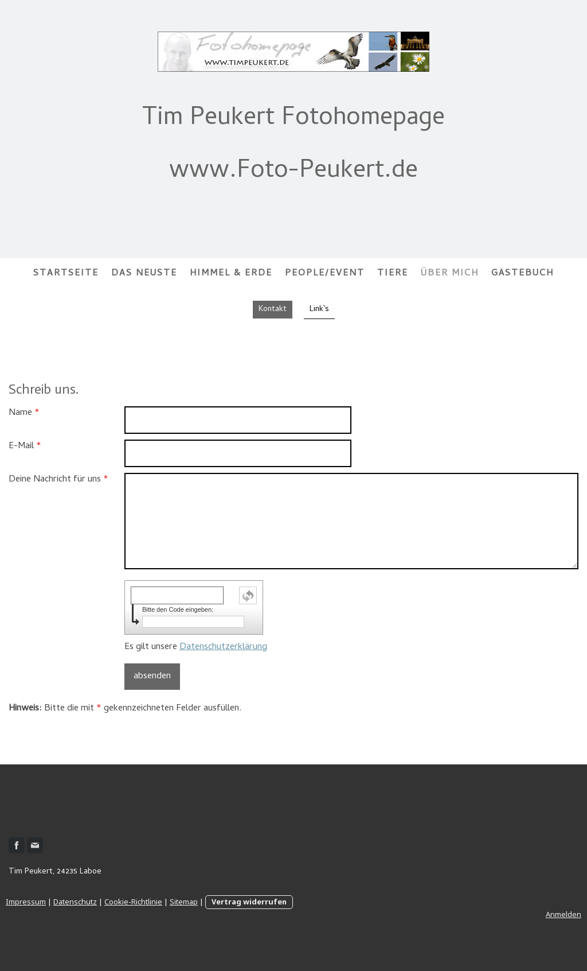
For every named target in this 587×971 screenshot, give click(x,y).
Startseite (66, 273)
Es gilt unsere (195, 647)
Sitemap (184, 901)
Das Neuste (144, 273)
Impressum (26, 901)
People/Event (325, 273)
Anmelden (563, 914)
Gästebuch (522, 273)
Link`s (319, 309)
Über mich (450, 273)
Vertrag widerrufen (249, 901)
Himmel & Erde (231, 273)
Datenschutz (75, 901)
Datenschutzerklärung (223, 647)
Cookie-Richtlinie (133, 901)
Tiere (392, 273)
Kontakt (273, 309)
